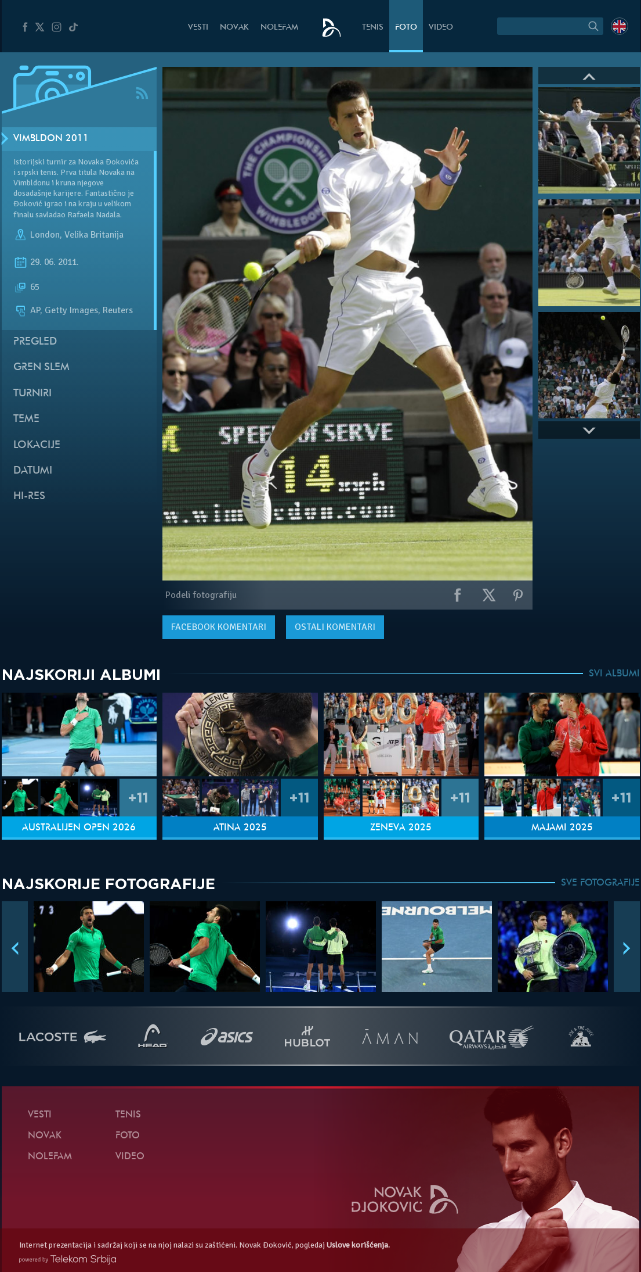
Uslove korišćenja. (358, 1245)
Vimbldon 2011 (51, 139)
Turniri (32, 393)
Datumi (32, 470)
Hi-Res (29, 496)
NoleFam (279, 27)
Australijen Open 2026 (79, 828)
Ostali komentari (335, 627)
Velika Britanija (94, 235)
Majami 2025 (562, 828)
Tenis (372, 27)
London (45, 235)
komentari (218, 627)
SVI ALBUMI (614, 674)
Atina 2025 (240, 828)
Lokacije (36, 445)
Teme (26, 419)
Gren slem (41, 367)
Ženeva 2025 (401, 828)
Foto (406, 27)
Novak (234, 27)
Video (441, 27)
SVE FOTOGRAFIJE (600, 883)
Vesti (198, 27)
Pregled (35, 341)
